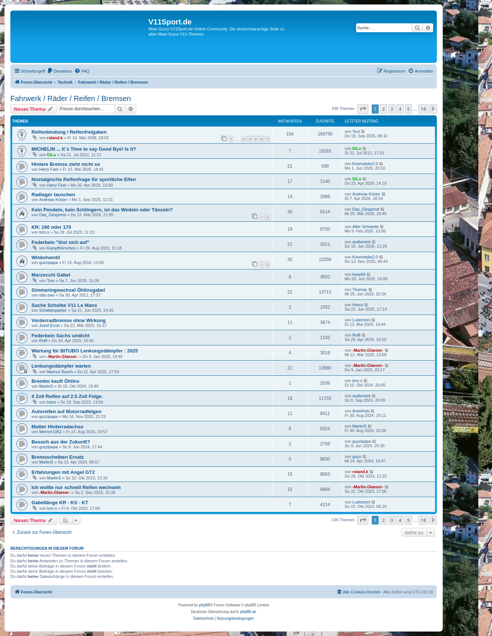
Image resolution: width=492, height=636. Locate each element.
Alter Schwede (365, 226)
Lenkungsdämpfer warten (61, 366)
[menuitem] (59, 71)
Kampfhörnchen (61, 248)
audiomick (361, 242)
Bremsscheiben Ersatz (57, 457)
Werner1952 (50, 431)
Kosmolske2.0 (365, 163)
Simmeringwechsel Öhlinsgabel (68, 290)
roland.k (55, 137)
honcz (357, 304)
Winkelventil (45, 257)
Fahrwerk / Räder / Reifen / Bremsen (70, 98)
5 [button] (408, 109)
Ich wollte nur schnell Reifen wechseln (76, 487)
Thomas (359, 289)
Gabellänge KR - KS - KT (59, 502)
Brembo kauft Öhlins (55, 381)
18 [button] (423, 109)
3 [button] (392, 109)
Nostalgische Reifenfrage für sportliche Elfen (83, 179)
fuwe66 (358, 274)
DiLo (51, 155)
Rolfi (43, 340)
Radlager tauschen (53, 194)
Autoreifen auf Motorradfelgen (66, 411)
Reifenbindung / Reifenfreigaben (69, 132)
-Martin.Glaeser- (62, 356)
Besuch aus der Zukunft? (60, 442)
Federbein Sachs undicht (60, 335)
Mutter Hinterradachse (57, 426)
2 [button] (383, 109)
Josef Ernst (49, 325)
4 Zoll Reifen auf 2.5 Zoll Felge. (67, 396)
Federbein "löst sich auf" (60, 242)
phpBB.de (248, 612)
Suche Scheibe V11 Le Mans (64, 305)
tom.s (44, 232)
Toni (356, 131)
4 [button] (400, 109)
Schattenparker (53, 310)
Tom (51, 280)
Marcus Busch (60, 371)
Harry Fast (48, 169)
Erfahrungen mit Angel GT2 (63, 472)
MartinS (46, 386)
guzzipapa (48, 262)
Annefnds (360, 411)
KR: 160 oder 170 (51, 227)
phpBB (204, 605)
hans (51, 402)
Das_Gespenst (52, 214)
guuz (356, 456)
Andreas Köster (53, 199)
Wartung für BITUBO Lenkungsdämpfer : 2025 (84, 351)
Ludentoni (361, 320)
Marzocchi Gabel (50, 275)
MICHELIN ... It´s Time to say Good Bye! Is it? (83, 149)
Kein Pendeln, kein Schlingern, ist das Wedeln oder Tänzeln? (102, 209)
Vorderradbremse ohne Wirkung (68, 320)
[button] (362, 108)
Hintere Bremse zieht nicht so (65, 164)
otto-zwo (47, 295)
